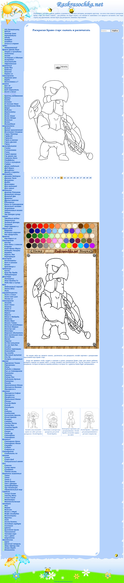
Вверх (7, 108)
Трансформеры (11, 486)
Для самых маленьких (8, 189)
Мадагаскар (10, 311)
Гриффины (9, 160)
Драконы (8, 198)
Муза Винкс (10, 337)
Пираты (8, 375)
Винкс (7, 114)
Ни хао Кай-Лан (11, 345)
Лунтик (8, 307)
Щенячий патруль (13, 544)
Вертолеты (10, 112)
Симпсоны (9, 429)
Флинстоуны (10, 516)
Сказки (8, 431)
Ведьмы (8, 110)
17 (81, 178)
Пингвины (9, 373)
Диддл (7, 182)
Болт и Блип (10, 92)
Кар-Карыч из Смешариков (9, 239)
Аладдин (8, 42)
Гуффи (8, 164)
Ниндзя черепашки (13, 349)
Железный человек (13, 206)
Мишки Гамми (11, 323)
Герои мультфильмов (9, 145)
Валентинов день (12, 106)
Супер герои (10, 467)
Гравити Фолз (11, 158)
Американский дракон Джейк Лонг (10, 49)
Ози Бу (8, 357)
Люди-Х (8, 309)
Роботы (8, 411)
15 (74, 178)
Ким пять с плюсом (13, 244)
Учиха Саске (10, 498)
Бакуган (8, 72)
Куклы (7, 271)
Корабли (8, 253)
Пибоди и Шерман (12, 369)
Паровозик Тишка (12, 363)
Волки (7, 122)
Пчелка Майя (10, 403)
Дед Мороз (9, 168)
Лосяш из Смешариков (8, 300)
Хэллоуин (9, 526)
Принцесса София (12, 393)
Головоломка (10, 150)
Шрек (7, 542)
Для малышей (11, 186)
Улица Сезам (10, 494)
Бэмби (7, 100)
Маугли (8, 315)
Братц (8, 98)
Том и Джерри (11, 484)
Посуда (8, 383)
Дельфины (9, 170)
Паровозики (10, 365)
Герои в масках (11, 140)
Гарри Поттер (11, 134)
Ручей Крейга (10, 417)
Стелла (8, 465)
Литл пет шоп (11, 297)
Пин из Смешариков (13, 371)
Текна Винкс (10, 482)
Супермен (9, 469)
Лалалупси (9, 279)
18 (84, 178)
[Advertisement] (61, 48)
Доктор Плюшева (12, 192)
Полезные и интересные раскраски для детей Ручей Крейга (52, 423)
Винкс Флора (10, 118)
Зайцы (7, 212)
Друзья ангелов (11, 200)
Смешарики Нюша (13, 443)
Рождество (10, 413)
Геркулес (9, 138)
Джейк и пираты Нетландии (10, 173)
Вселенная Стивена (13, 132)
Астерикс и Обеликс (14, 58)
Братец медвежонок (14, 96)
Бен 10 (7, 86)
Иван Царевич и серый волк (10, 227)
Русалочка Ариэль (13, 415)
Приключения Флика (13, 385)
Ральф (7, 405)
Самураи (8, 421)
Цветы (8, 528)
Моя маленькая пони (14, 335)
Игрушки (8, 230)
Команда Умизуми (12, 250)
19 (87, 178)
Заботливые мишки (13, 210)
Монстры (9, 331)
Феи (6, 506)
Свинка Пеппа (11, 423)
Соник (7, 457)
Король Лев (10, 255)
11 (61, 178)
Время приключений (13, 130)
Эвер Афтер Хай (12, 546)
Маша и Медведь (12, 317)
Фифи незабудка (12, 514)
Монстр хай (10, 329)
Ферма (7, 508)
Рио (6, 409)
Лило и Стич (10, 295)
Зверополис (10, 220)
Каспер (8, 242)
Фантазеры (10, 500)
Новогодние (10, 351)
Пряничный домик (13, 399)
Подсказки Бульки (12, 379)
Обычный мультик (13, 355)
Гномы (8, 148)
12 (65, 178)
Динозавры (10, 184)
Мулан (7, 339)
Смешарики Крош (12, 441)
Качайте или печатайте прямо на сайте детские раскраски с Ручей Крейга (33, 423)
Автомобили (10, 36)
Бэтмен (8, 102)
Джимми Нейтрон (12, 176)
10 (58, 178)
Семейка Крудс (11, 427)
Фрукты (8, 518)
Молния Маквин (11, 327)
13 (68, 178)
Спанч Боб (9, 459)
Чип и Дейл (9, 536)
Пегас (7, 367)
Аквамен (8, 40)
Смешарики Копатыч (8, 438)
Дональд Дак (10, 196)
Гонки (7, 152)
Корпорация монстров (8, 258)
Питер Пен (9, 377)
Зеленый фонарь (12, 222)
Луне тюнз (9, 305)
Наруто (8, 341)
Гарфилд (8, 136)
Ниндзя (8, 347)
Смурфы (8, 445)
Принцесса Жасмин (13, 387)
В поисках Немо (11, 104)
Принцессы (10, 395)
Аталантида (10, 62)
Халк (7, 520)
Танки (7, 476)
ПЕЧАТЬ (61, 67)
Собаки (8, 447)
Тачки (7, 478)
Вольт (8, 128)
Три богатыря (11, 488)
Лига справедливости (9, 292)
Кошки (7, 265)
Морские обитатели (14, 333)
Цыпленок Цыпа (12, 530)
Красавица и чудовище (8, 268)
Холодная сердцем (13, 524)
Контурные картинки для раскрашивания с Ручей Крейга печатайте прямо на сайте (70, 423)
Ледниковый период (13, 287)
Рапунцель (9, 407)
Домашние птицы (13, 194)
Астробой (9, 60)
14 (71, 178)
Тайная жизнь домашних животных (11, 472)
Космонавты (10, 261)
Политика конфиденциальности (63, 581)
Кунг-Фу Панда (11, 273)
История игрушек (12, 232)
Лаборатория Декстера (9, 276)
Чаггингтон (10, 532)
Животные (9, 208)
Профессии (10, 397)
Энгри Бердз (10, 548)
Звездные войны (12, 218)
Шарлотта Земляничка (8, 539)
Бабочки (8, 70)
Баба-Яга (9, 68)
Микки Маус (10, 321)
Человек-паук (10, 534)
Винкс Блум (10, 116)
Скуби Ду (9, 433)
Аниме (7, 56)
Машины (8, 319)
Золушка (8, 224)
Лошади (8, 303)
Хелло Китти (11, 522)
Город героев (10, 154)
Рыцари (8, 419)
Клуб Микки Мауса (12, 248)
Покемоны (9, 381)
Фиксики (8, 510)
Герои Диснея (11, 142)
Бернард (8, 88)
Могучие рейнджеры (14, 325)
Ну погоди (9, 353)
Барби (7, 80)
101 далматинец (12, 30)
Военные (8, 120)
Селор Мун (9, 425)
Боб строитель (12, 90)
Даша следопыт (12, 166)
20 (90, 178)
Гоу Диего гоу (11, 156)
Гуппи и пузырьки (12, 162)
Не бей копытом (12, 343)
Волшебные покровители (8, 125)
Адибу (7, 38)
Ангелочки (9, 54)
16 (78, 178)
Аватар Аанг (10, 34)
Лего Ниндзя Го (11, 281)
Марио (7, 313)
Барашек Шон (11, 78)
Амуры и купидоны (13, 52)
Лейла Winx (10, 289)
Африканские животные (9, 65)
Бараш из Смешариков (8, 75)
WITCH (7, 32)
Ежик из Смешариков (14, 204)
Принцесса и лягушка (9, 390)
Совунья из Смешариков (8, 450)
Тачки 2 (8, 480)
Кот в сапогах (11, 263)
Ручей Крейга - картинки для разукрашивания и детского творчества (89, 423)
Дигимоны (9, 180)
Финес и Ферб (11, 512)
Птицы (8, 401)
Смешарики (10, 435)
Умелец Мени (10, 496)
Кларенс (8, 246)
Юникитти (10, 550)
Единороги (9, 202)
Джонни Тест (10, 178)
